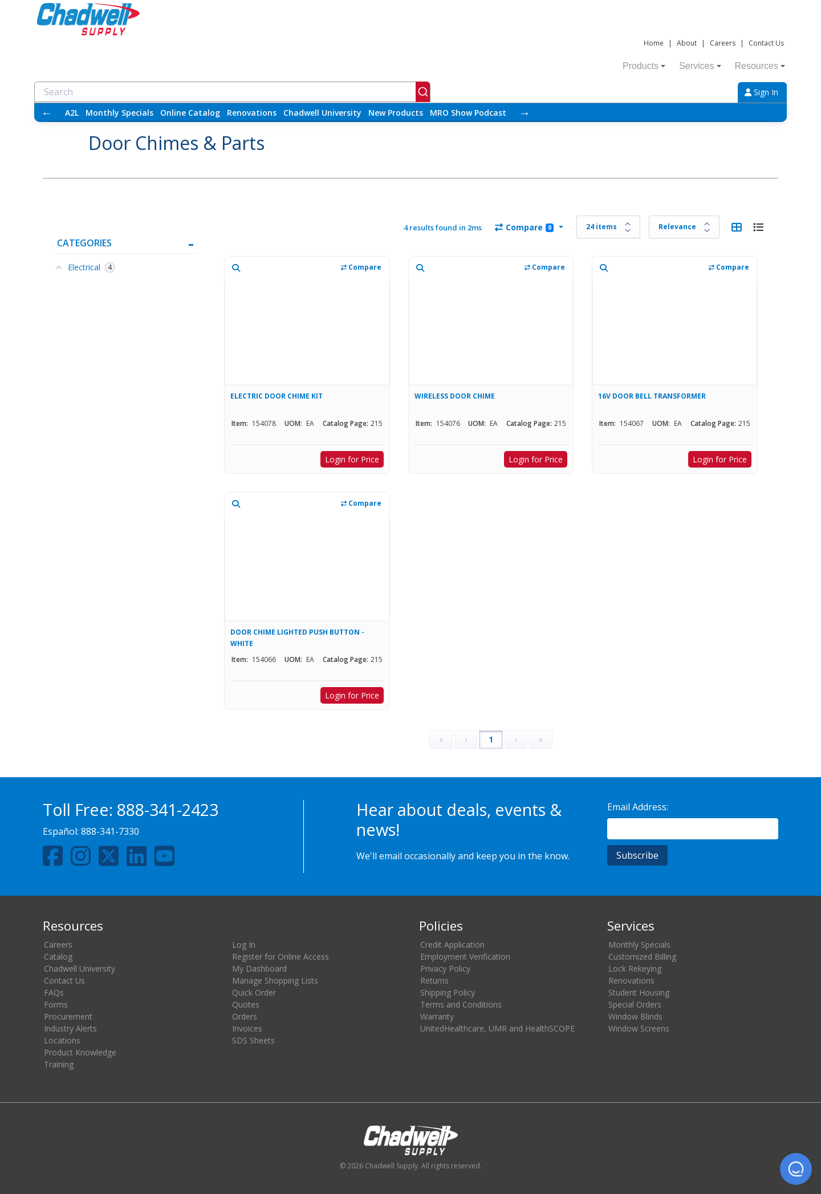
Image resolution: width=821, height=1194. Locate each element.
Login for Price (352, 459)
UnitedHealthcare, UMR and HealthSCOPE (497, 1028)
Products (644, 66)
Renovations (252, 112)
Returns (434, 980)
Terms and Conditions (461, 1004)
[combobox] (232, 92)
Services (700, 66)
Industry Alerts (70, 1028)
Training (59, 1064)
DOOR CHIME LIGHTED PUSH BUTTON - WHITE (297, 637)
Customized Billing (642, 956)
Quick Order (254, 992)
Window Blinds (635, 1016)
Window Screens (638, 1028)
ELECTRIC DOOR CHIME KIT (276, 396)
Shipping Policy (447, 992)
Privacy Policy (445, 968)
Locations (62, 1040)
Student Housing (638, 992)
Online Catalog (190, 112)
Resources (760, 66)
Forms (56, 1004)
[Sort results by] (684, 227)
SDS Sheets (253, 1040)
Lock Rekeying (634, 968)
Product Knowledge (80, 1052)
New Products (395, 112)
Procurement (68, 1016)
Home (654, 43)
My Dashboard (259, 968)
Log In (243, 944)
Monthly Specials (119, 112)
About (687, 43)
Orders (244, 1016)
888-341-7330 (110, 831)
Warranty (437, 1016)
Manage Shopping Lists (275, 980)
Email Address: (637, 807)
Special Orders (634, 1004)
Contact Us (766, 43)
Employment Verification (465, 956)
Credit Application (452, 944)
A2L (72, 112)
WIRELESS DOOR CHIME (454, 396)
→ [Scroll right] (524, 112)
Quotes (245, 1004)
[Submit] (423, 92)
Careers (722, 43)
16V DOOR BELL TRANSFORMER (652, 396)
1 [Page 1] (491, 739)
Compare (524, 227)
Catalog (58, 956)
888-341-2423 (167, 809)
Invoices (247, 1028)
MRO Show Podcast (468, 112)
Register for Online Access (280, 956)
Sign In (761, 92)
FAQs (54, 992)
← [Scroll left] (46, 112)
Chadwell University (322, 112)
